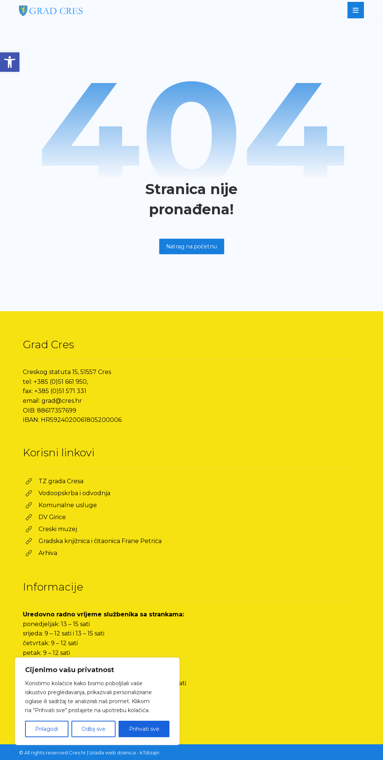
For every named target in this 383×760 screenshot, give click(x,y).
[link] (9, 62)
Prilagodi (46, 729)
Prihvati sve (144, 729)
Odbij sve (93, 729)
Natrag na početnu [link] (191, 246)
